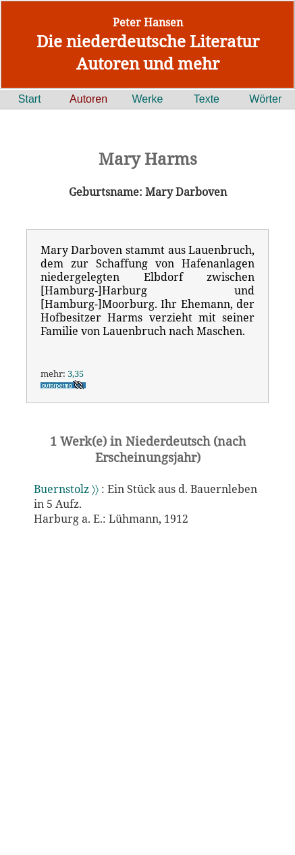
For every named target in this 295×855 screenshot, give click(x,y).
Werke (147, 99)
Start (29, 99)
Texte (206, 99)
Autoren (88, 99)
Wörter (265, 99)
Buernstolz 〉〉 (66, 489)
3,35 (76, 373)
